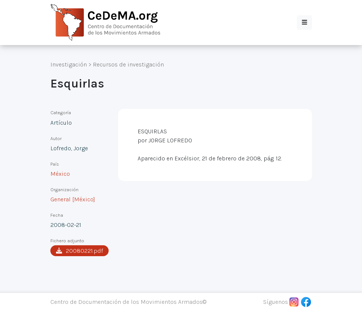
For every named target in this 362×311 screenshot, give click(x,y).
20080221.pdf (79, 250)
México (60, 173)
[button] (304, 22)
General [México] (72, 199)
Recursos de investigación (128, 64)
